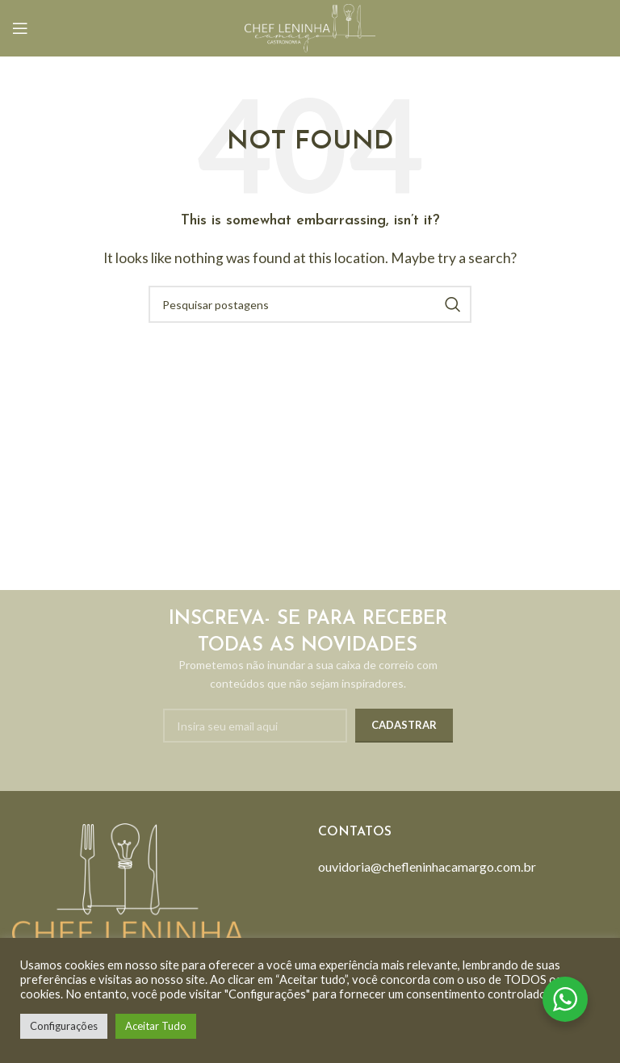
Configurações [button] (64, 1025)
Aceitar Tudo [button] (155, 1025)
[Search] (310, 304)
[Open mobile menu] (20, 28)
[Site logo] (310, 26)
